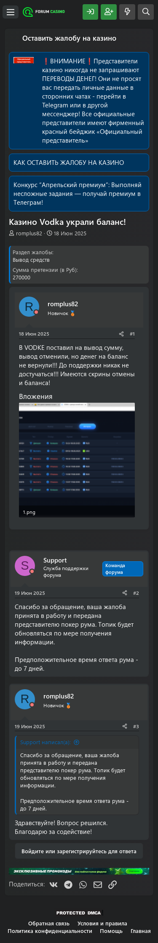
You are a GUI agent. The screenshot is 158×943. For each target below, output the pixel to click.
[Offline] (36, 312)
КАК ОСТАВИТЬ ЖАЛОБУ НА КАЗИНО (68, 162)
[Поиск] (146, 12)
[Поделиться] (121, 334)
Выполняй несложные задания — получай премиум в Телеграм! (77, 193)
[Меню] (11, 12)
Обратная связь (49, 923)
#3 (136, 726)
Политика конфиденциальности (50, 930)
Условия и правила (102, 923)
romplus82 (29, 233)
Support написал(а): (45, 741)
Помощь (111, 930)
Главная (141, 930)
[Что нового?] (127, 12)
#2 (136, 592)
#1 (132, 333)
